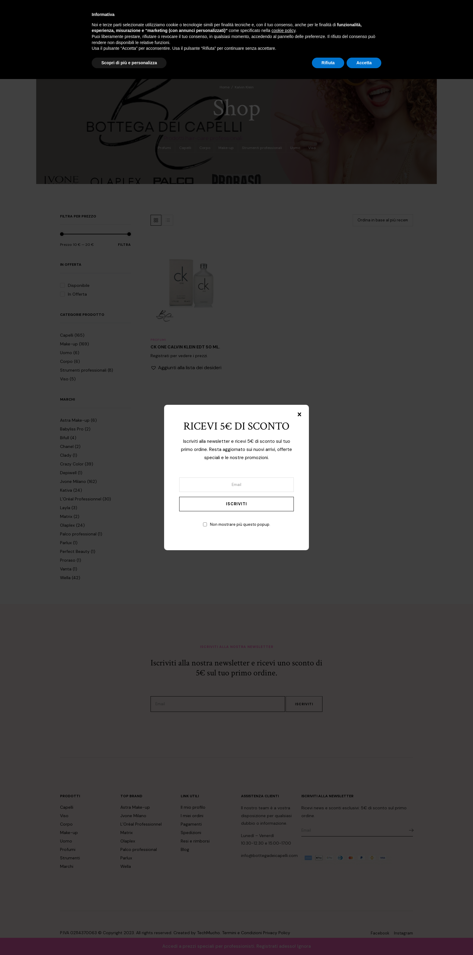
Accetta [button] (364, 938)
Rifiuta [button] (328, 938)
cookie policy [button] (283, 906)
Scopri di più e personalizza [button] (129, 938)
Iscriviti (236, 503)
